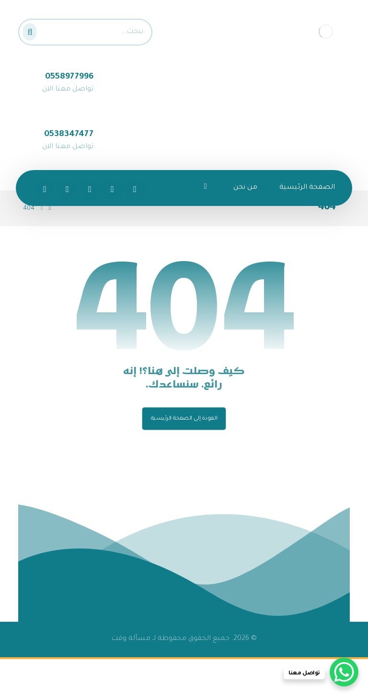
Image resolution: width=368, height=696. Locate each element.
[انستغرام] (89, 189)
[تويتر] (112, 189)
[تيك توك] (44, 189)
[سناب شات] (67, 189)
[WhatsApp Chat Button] (344, 672)
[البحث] (32, 30)
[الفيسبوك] (134, 189)
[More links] (205, 188)
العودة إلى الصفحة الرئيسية (184, 419)
